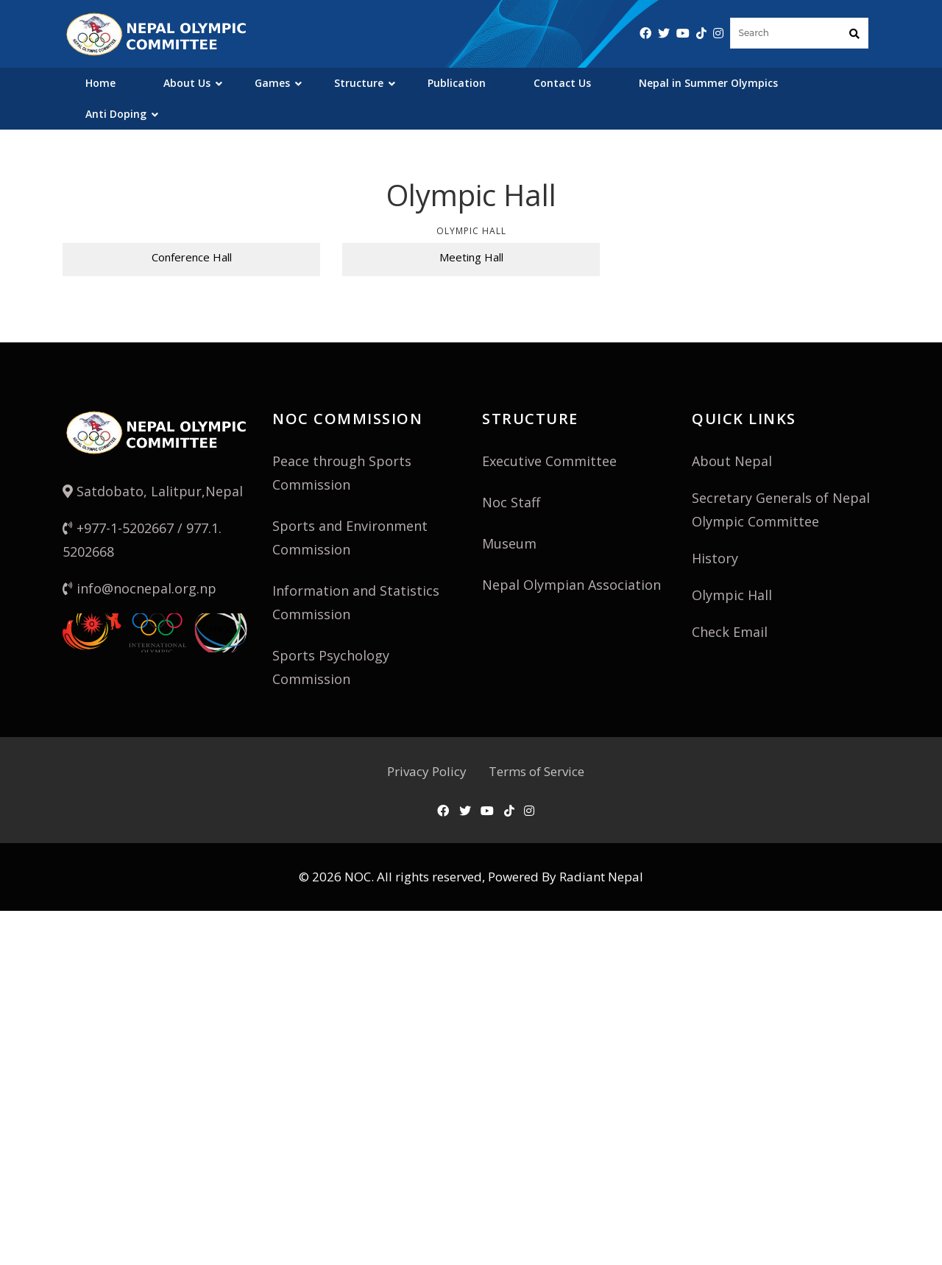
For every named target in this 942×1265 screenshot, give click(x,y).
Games (272, 83)
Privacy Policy (427, 771)
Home (100, 83)
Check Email (730, 632)
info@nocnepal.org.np (139, 588)
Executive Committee (549, 461)
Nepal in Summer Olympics (708, 83)
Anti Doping (115, 114)
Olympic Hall (732, 595)
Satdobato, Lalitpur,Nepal (153, 491)
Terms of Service (536, 771)
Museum (509, 543)
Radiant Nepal (601, 876)
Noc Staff (511, 502)
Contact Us (562, 83)
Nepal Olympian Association (571, 584)
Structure (358, 83)
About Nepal (732, 461)
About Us (186, 83)
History (715, 558)
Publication (457, 83)
